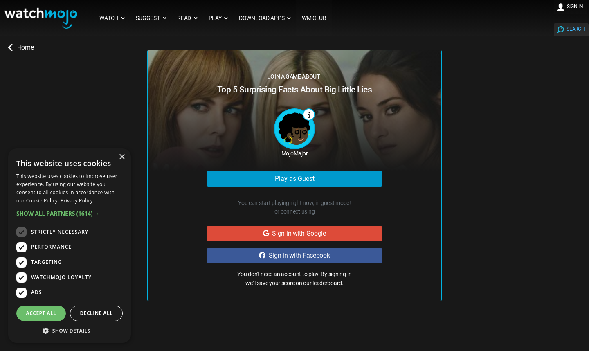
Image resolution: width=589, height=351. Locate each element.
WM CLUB (314, 18)
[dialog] (69, 245)
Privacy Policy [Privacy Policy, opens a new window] (77, 200)
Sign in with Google (294, 233)
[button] (69, 213)
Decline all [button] (96, 313)
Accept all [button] (41, 313)
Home (21, 47)
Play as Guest (295, 178)
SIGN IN (575, 6)
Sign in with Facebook (294, 255)
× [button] (122, 157)
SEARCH (576, 29)
